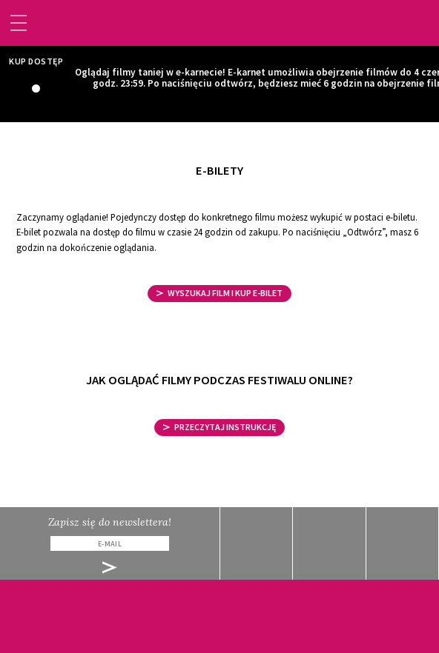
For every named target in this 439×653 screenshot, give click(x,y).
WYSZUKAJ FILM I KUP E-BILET (219, 292)
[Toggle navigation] (18, 23)
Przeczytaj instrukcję (220, 426)
